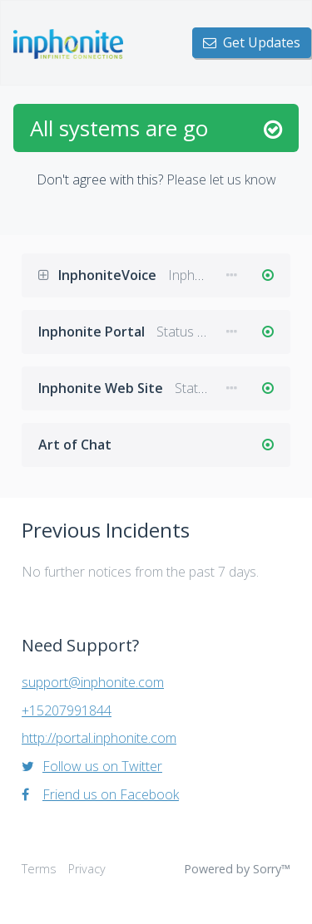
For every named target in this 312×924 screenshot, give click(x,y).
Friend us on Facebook (100, 794)
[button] (48, 275)
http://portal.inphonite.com (99, 738)
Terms (39, 869)
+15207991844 (66, 710)
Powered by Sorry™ (237, 869)
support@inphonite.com (93, 682)
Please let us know (221, 179)
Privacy (87, 869)
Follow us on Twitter (92, 766)
